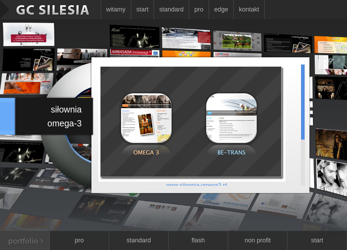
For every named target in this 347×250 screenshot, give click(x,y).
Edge (221, 9)
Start (142, 9)
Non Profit (257, 240)
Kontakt (249, 9)
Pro (198, 9)
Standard (171, 9)
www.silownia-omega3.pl (196, 185)
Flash (198, 240)
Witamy (116, 9)
